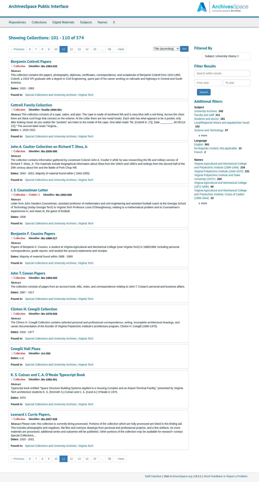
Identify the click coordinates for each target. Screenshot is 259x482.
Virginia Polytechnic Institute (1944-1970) (219, 171)
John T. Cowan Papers (28, 273)
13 (79, 49)
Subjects (86, 22)
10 (55, 49)
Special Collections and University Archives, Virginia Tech (59, 94)
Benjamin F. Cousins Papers (33, 233)
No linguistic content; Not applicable (216, 148)
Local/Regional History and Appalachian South (222, 122)
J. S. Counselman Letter (29, 190)
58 (109, 49)
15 (94, 49)
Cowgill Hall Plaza (25, 348)
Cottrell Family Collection (31, 104)
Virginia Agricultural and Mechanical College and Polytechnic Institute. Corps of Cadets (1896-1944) (220, 194)
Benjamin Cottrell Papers (31, 61)
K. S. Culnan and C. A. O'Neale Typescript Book (48, 374)
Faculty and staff (204, 114)
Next (120, 49)
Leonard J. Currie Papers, (31, 414)
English (199, 144)
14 (87, 49)
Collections (39, 22)
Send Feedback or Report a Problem (225, 476)
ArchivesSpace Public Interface (38, 6)
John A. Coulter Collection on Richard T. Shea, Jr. (49, 146)
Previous (17, 49)
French (198, 152)
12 (71, 49)
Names (102, 22)
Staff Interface (153, 476)
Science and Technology (209, 130)
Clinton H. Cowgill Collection (34, 309)
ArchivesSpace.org (180, 476)
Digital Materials (63, 22)
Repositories (17, 22)
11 (63, 49)
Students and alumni (207, 118)
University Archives (206, 111)
